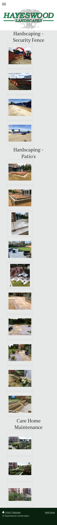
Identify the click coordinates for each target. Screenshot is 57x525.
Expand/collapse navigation (28, 4)
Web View (50, 512)
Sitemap (16, 512)
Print (6, 512)
